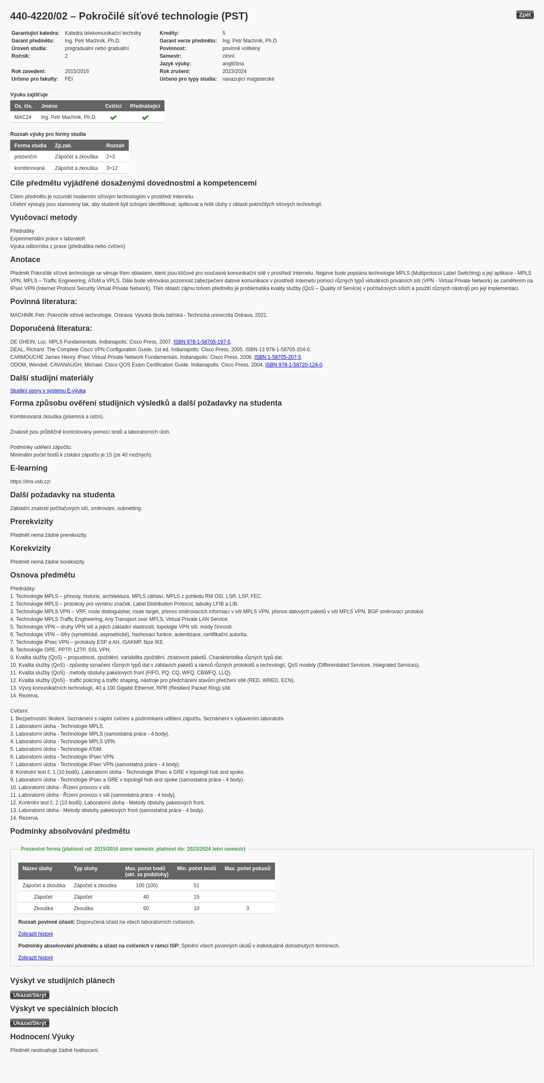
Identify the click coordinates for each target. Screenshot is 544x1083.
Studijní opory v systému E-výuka (47, 391)
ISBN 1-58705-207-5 (277, 357)
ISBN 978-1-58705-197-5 (201, 342)
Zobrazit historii (35, 934)
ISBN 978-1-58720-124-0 (293, 365)
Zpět (525, 14)
